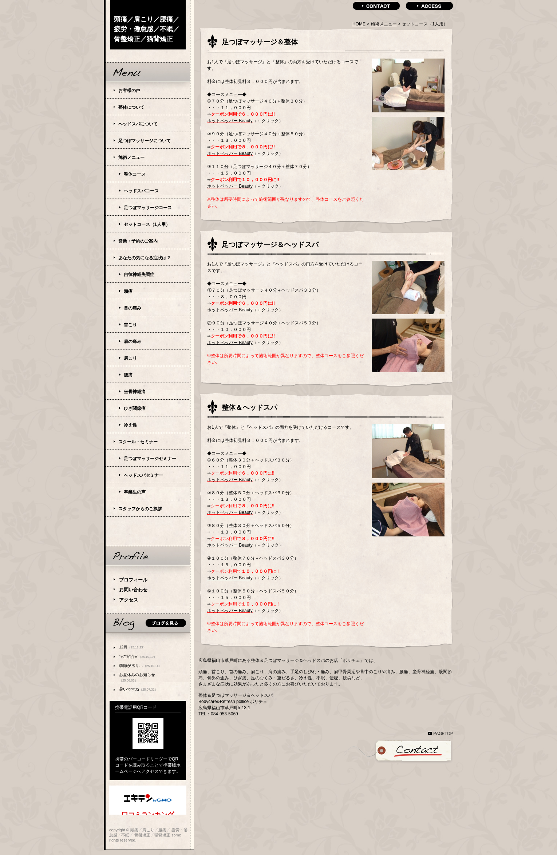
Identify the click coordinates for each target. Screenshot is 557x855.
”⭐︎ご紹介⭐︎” (138, 656)
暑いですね (138, 689)
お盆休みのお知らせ (137, 677)
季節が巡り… (140, 665)
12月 (132, 647)
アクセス (128, 600)
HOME (359, 24)
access (429, 6)
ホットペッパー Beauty (230, 120)
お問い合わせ (133, 589)
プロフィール (133, 580)
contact (376, 6)
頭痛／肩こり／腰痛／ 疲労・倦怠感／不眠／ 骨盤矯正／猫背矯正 (146, 29)
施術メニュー (384, 24)
